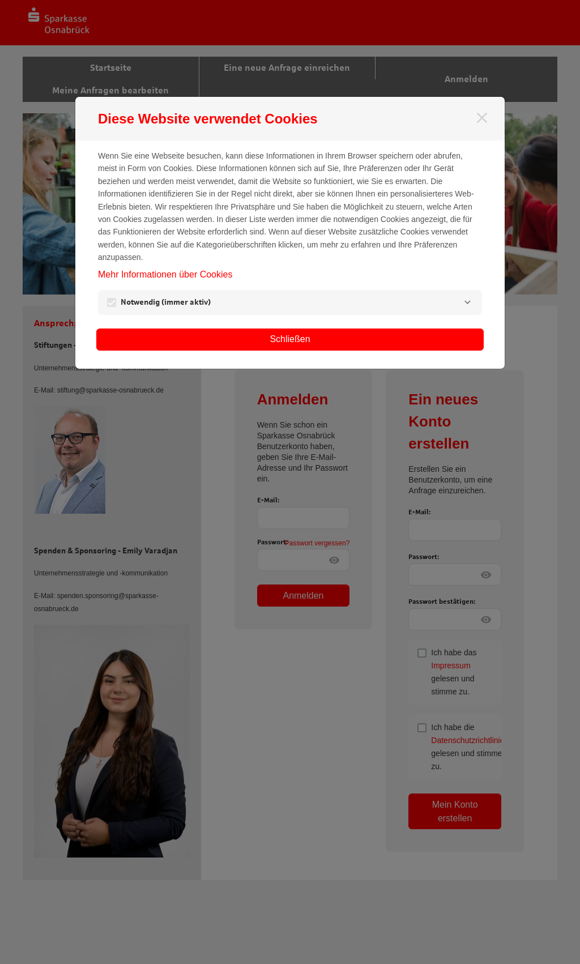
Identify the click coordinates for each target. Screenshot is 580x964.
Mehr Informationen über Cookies (165, 274)
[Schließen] (482, 117)
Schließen (290, 339)
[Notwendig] (467, 302)
